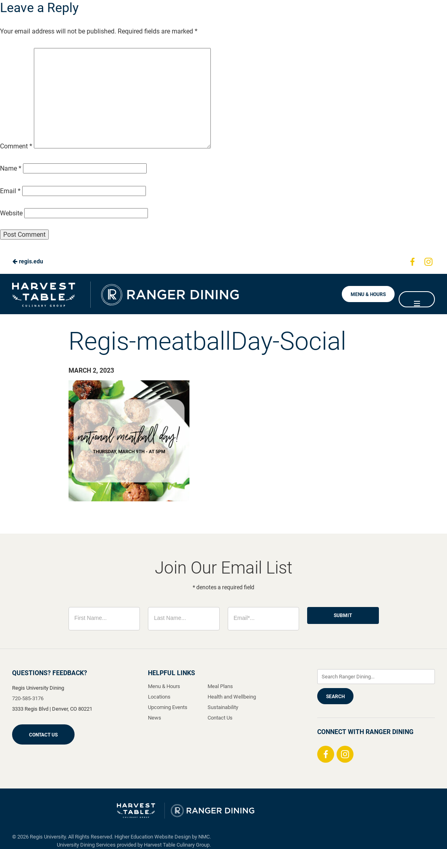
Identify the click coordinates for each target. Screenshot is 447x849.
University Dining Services (86, 845)
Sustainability (223, 707)
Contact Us (43, 735)
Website (11, 213)
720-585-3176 (28, 698)
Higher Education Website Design (152, 837)
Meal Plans (220, 686)
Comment (16, 146)
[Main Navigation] (417, 299)
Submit (343, 615)
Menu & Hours (368, 294)
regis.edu (27, 261)
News (154, 718)
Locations (159, 697)
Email (10, 191)
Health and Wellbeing (232, 697)
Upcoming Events (167, 707)
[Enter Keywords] (376, 676)
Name (10, 168)
